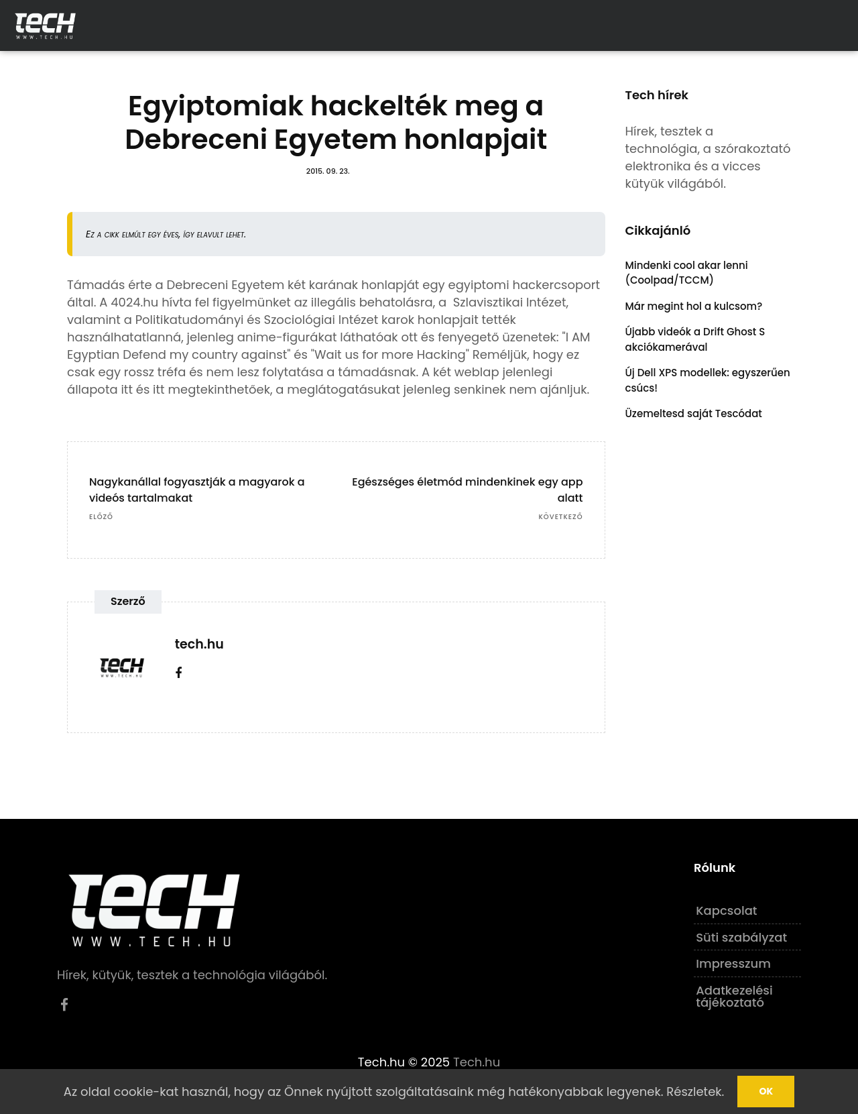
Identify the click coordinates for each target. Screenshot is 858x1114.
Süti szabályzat (741, 937)
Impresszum (733, 963)
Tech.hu (476, 1062)
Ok (766, 1091)
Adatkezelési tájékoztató (734, 996)
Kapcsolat (726, 910)
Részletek (693, 1091)
